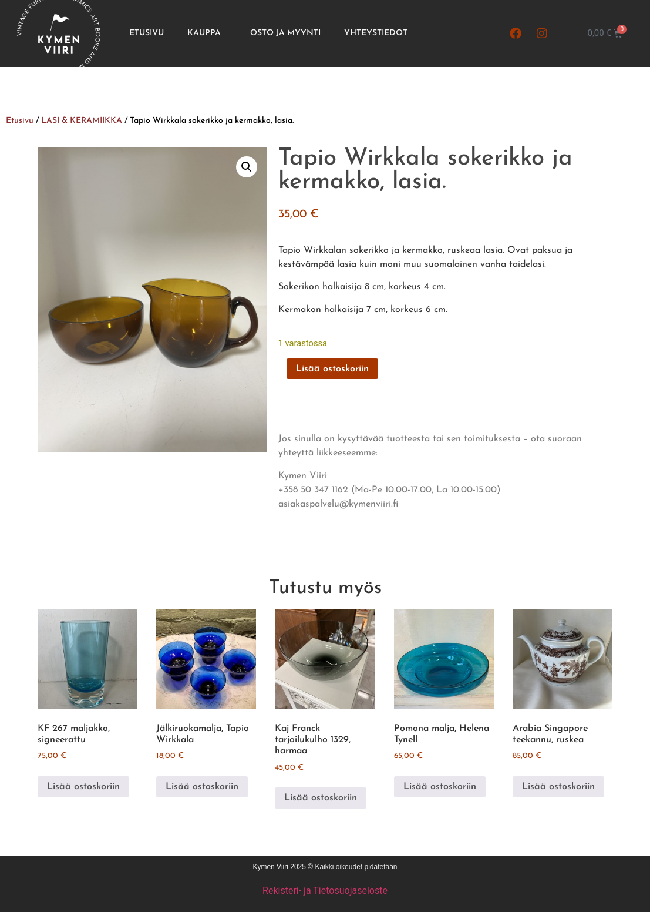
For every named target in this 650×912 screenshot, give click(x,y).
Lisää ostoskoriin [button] (83, 787)
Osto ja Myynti (285, 33)
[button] (246, 166)
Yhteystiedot (375, 33)
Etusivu (146, 33)
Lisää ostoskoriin (332, 369)
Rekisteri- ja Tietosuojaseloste (325, 890)
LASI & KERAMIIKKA (81, 120)
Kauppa (207, 33)
